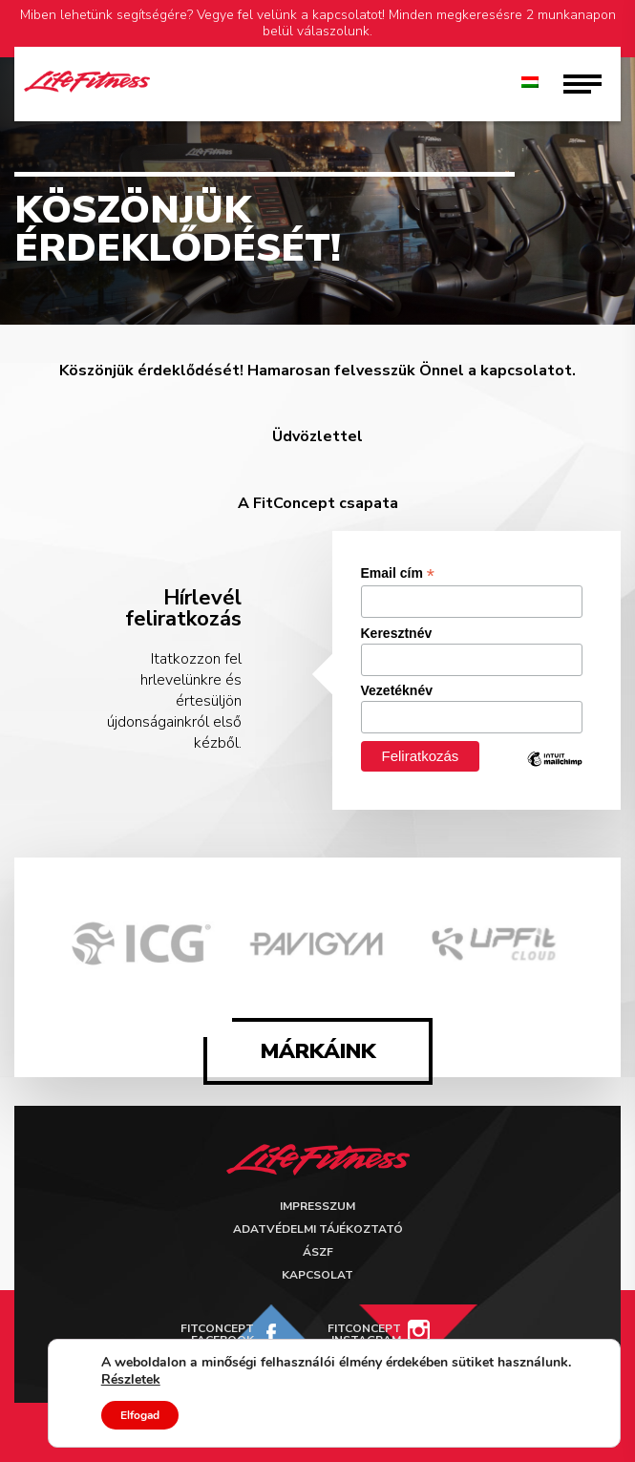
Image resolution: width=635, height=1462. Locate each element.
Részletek (130, 1379)
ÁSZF (318, 1252)
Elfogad (139, 1415)
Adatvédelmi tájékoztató (318, 1229)
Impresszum (317, 1206)
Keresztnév (397, 633)
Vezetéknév (397, 690)
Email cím (397, 573)
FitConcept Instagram (364, 1334)
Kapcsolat (317, 1274)
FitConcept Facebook (217, 1334)
